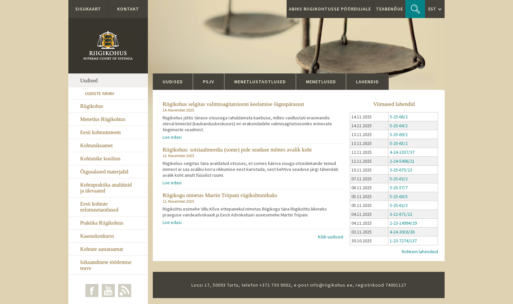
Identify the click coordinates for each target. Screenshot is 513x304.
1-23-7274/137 (403, 241)
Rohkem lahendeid (420, 251)
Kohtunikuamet (96, 145)
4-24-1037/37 (402, 152)
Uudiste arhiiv (99, 93)
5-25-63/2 (399, 179)
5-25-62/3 (399, 205)
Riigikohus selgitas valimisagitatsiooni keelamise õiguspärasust (233, 104)
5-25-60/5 (399, 196)
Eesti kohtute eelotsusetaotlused (99, 207)
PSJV (208, 82)
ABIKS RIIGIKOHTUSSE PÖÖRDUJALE (330, 9)
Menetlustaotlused (260, 82)
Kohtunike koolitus (100, 158)
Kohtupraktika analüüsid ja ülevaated (106, 187)
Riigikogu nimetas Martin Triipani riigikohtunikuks (220, 195)
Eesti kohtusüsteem (100, 132)
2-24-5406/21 (402, 161)
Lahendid (367, 82)
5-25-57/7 (399, 188)
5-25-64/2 (399, 126)
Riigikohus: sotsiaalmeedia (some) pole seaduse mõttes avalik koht (237, 150)
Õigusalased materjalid (104, 171)
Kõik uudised (330, 237)
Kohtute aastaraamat (101, 249)
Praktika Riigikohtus (101, 223)
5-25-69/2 (399, 134)
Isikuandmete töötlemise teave (106, 265)
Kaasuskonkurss (97, 236)
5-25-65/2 (399, 143)
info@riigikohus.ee (331, 285)
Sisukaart (88, 9)
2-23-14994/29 (403, 223)
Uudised (88, 80)
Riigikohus (91, 106)
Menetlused (321, 82)
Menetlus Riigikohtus (102, 119)
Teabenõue (389, 9)
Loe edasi (172, 137)
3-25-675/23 (401, 170)
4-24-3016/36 (402, 232)
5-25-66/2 (399, 117)
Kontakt (128, 9)
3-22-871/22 (401, 214)
